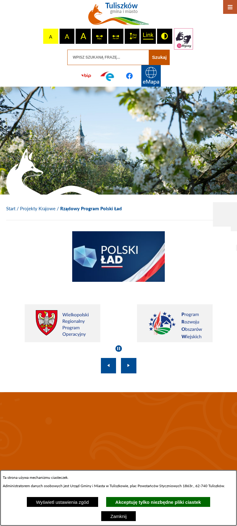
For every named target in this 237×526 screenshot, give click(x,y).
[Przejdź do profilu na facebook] (129, 76)
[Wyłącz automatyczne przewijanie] (118, 348)
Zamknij (118, 516)
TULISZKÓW (118, 434)
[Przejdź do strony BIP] (86, 76)
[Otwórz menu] (230, 7)
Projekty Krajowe (38, 208)
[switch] (99, 36)
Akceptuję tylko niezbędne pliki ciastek (158, 502)
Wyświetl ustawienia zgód (62, 502)
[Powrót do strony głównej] (10, 209)
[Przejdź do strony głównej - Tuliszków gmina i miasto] (118, 16)
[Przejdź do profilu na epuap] (107, 76)
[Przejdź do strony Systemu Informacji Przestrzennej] (151, 76)
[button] (118, 280)
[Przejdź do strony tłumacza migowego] (183, 39)
